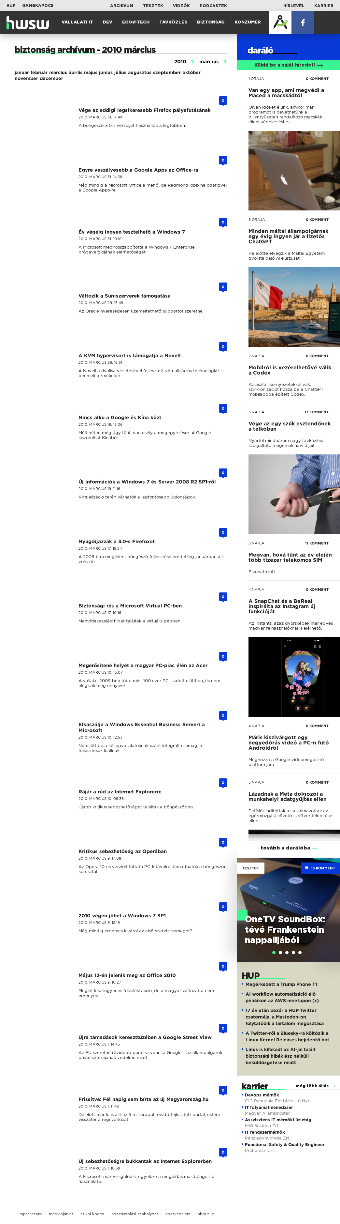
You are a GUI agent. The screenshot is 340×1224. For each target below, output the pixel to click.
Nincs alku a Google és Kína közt (119, 417)
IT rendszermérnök (265, 1132)
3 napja (256, 412)
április (75, 72)
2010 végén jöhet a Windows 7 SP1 (122, 915)
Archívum (121, 6)
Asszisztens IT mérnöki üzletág (278, 1120)
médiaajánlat (61, 1214)
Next (332, 903)
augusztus (139, 72)
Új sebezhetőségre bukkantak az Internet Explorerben (145, 1161)
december (51, 78)
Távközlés (173, 22)
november (26, 78)
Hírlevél (294, 6)
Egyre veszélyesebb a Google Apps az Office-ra (138, 170)
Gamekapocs (37, 6)
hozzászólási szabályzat (134, 1214)
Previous (245, 903)
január (22, 72)
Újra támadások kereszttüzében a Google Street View (145, 1037)
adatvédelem (178, 1214)
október (191, 72)
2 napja (256, 356)
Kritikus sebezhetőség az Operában (122, 851)
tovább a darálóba (285, 848)
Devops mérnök (262, 1095)
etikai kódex (92, 1214)
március (58, 72)
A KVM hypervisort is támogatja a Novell (129, 355)
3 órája (256, 220)
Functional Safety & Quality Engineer (284, 1144)
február (39, 72)
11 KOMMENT (317, 543)
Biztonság (211, 22)
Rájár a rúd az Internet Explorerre (120, 791)
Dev (107, 22)
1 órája (256, 79)
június (106, 72)
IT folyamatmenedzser (269, 1107)
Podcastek (213, 6)
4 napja (256, 589)
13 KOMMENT (317, 412)
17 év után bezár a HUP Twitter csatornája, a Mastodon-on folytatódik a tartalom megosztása (285, 1016)
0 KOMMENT (317, 78)
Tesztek (153, 6)
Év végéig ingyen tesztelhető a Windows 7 (131, 232)
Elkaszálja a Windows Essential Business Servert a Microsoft (141, 727)
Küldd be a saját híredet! (288, 65)
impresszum (30, 1214)
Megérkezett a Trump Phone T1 (281, 984)
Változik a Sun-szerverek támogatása (124, 296)
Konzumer (247, 22)
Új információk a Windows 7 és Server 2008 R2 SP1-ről (147, 482)
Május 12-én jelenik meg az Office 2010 (127, 975)
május (90, 72)
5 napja (256, 782)
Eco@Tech (135, 22)
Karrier (323, 6)
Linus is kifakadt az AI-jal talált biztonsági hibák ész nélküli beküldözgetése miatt (281, 1056)
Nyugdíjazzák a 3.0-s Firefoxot (116, 541)
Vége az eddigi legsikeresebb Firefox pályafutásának (144, 110)
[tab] (274, 952)
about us (206, 1214)
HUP (11, 6)
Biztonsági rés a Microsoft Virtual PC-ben (130, 606)
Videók (181, 6)
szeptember (167, 72)
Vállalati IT (77, 22)
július (120, 72)
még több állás (312, 1086)
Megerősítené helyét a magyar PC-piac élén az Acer (142, 665)
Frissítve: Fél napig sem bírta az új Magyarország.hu (143, 1099)
